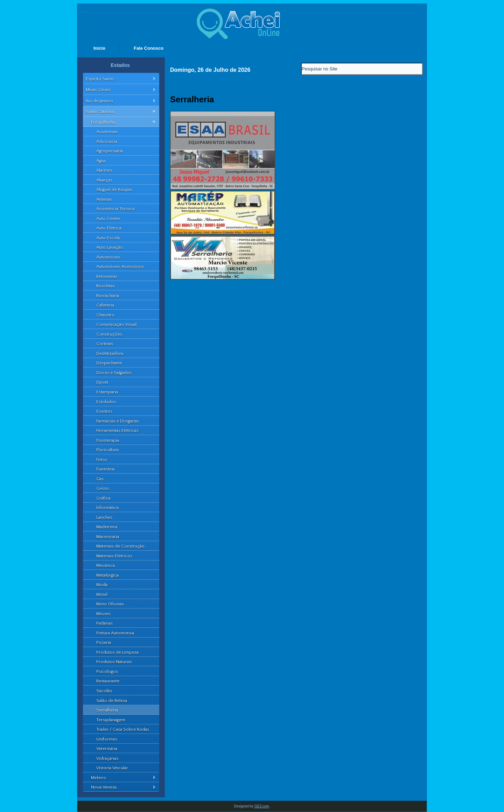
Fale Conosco (148, 48)
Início (99, 48)
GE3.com (261, 806)
